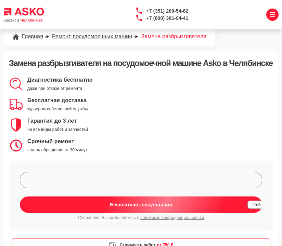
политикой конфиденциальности (172, 217)
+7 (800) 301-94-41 (167, 18)
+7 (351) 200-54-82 (167, 11)
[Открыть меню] (272, 15)
